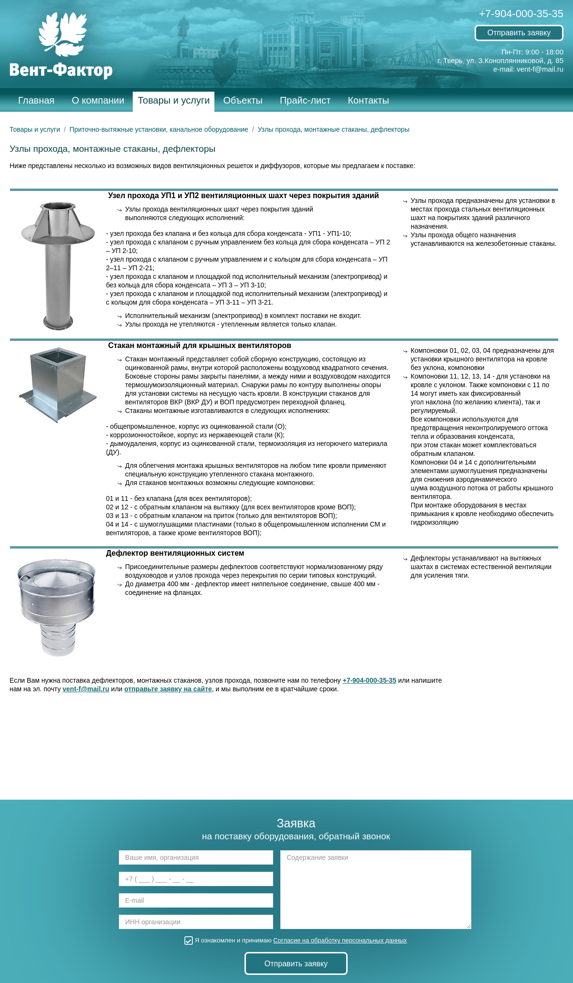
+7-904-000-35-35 (521, 14)
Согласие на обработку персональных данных (340, 940)
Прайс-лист (305, 100)
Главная (36, 100)
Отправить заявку (519, 33)
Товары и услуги (174, 100)
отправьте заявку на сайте (168, 689)
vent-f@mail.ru (540, 69)
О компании (98, 100)
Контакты (368, 100)
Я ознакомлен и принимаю (296, 940)
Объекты (242, 100)
